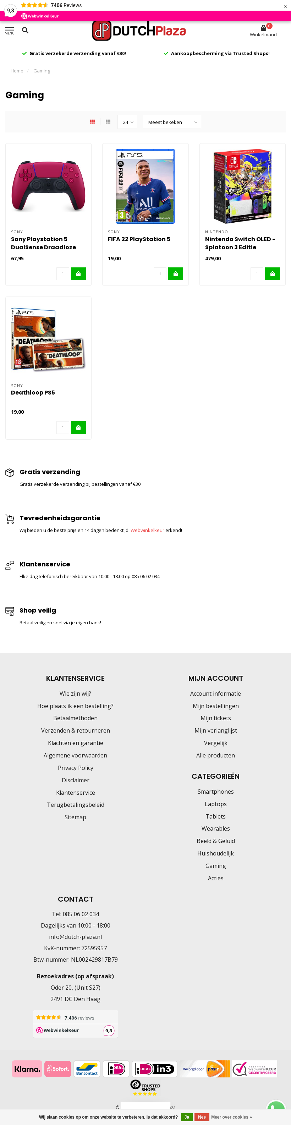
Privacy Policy (75, 768)
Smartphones (216, 791)
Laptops (216, 804)
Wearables (216, 828)
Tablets (215, 816)
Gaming (215, 866)
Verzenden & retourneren (75, 730)
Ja (187, 1117)
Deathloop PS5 (33, 392)
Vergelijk (215, 743)
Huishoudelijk (215, 853)
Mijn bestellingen (216, 706)
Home (17, 70)
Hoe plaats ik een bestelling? (75, 706)
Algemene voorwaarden (75, 755)
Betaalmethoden (75, 718)
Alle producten (215, 755)
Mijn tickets (216, 718)
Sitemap (75, 817)
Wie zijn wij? (75, 693)
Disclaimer (75, 780)
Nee (202, 1117)
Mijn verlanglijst (215, 730)
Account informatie (215, 693)
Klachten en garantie (75, 743)
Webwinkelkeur (147, 530)
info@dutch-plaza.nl (75, 937)
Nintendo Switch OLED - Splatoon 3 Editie (240, 243)
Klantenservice (75, 793)
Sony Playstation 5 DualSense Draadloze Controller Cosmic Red (45, 247)
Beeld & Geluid (216, 841)
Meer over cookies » (231, 1117)
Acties (216, 878)
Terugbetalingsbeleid (75, 805)
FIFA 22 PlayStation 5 (139, 239)
